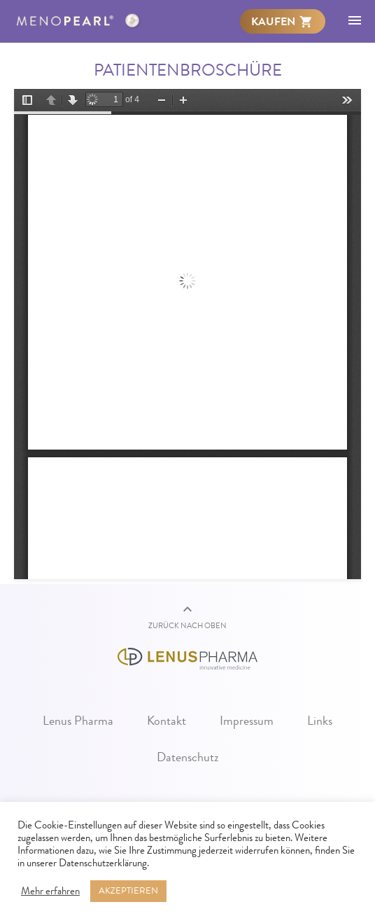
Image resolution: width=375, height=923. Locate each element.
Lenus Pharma (78, 721)
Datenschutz (188, 757)
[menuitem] (283, 21)
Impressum (247, 721)
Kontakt (166, 721)
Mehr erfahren (50, 891)
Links (319, 721)
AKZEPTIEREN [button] (128, 890)
